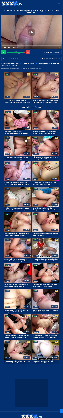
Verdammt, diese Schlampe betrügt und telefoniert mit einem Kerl (45, 260)
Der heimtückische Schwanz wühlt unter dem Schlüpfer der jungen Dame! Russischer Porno (16, 209)
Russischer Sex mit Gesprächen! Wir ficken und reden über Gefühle (16, 336)
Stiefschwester (43, 63)
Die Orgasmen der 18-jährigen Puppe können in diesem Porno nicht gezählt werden (17, 362)
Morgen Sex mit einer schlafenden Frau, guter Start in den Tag (16, 311)
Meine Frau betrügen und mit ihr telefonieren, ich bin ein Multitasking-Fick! (44, 362)
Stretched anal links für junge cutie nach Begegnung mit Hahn (45, 285)
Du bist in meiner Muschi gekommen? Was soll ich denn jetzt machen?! (17, 101)
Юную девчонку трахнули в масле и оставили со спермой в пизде (45, 101)
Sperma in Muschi (28, 63)
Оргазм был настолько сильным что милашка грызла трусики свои (16, 158)
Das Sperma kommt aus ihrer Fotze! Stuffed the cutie (45, 311)
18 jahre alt (14, 65)
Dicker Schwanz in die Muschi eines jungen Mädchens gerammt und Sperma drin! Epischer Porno (16, 234)
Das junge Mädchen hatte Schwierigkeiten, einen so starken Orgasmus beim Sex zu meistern (16, 132)
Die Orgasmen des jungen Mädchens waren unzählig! (45, 234)
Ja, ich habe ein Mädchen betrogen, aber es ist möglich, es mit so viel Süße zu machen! (45, 336)
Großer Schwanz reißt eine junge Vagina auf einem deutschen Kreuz (16, 183)
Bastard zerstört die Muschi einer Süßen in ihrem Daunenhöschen (44, 132)
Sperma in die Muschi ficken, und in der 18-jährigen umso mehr (45, 183)
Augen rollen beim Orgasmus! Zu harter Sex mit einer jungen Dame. (16, 260)
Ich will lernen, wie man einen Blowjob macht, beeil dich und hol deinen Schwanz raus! (44, 209)
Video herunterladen (53, 52)
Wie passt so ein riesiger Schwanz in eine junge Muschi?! (45, 158)
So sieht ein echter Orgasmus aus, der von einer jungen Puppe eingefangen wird (16, 285)
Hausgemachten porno (11, 63)
